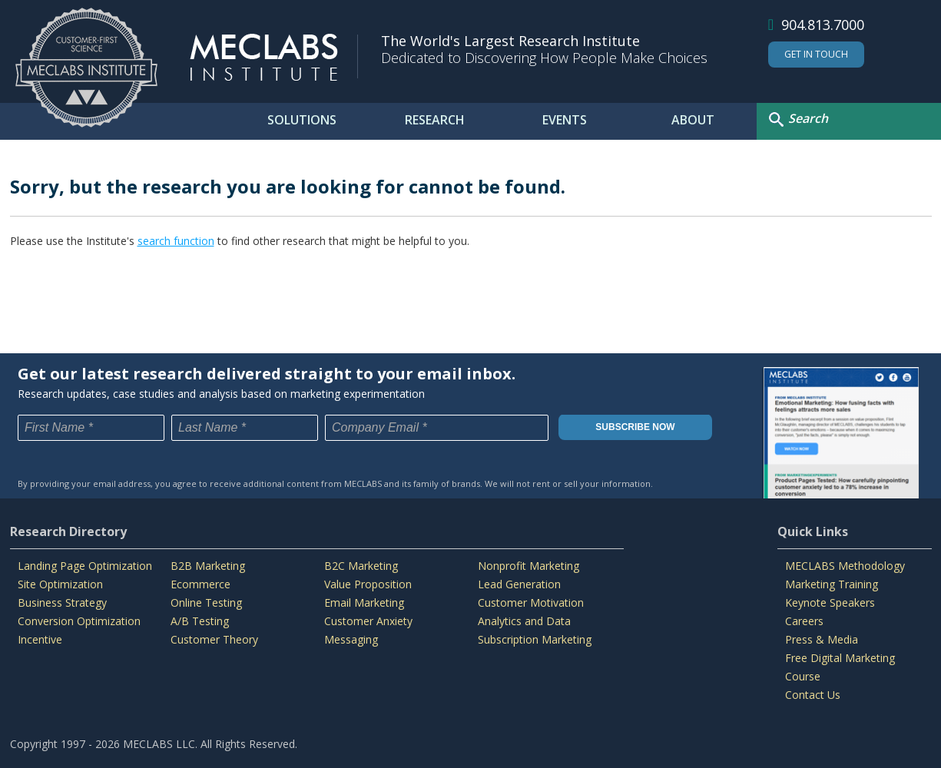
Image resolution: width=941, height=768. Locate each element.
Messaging (351, 639)
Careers (804, 621)
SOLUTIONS (301, 119)
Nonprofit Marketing (528, 565)
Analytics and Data (524, 621)
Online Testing (206, 602)
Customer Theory (214, 639)
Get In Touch (816, 54)
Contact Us (812, 694)
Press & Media (821, 639)
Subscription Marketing (534, 639)
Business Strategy (62, 602)
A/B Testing (200, 621)
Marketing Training (831, 584)
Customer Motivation (531, 602)
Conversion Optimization (79, 621)
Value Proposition (368, 584)
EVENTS (564, 119)
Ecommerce (200, 584)
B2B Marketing (208, 565)
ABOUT (692, 119)
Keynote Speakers (830, 602)
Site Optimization (60, 584)
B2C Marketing (361, 565)
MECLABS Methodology (845, 565)
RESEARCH (435, 119)
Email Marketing (364, 602)
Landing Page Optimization (85, 565)
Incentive (40, 639)
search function (176, 240)
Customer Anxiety (368, 621)
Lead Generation (519, 584)
